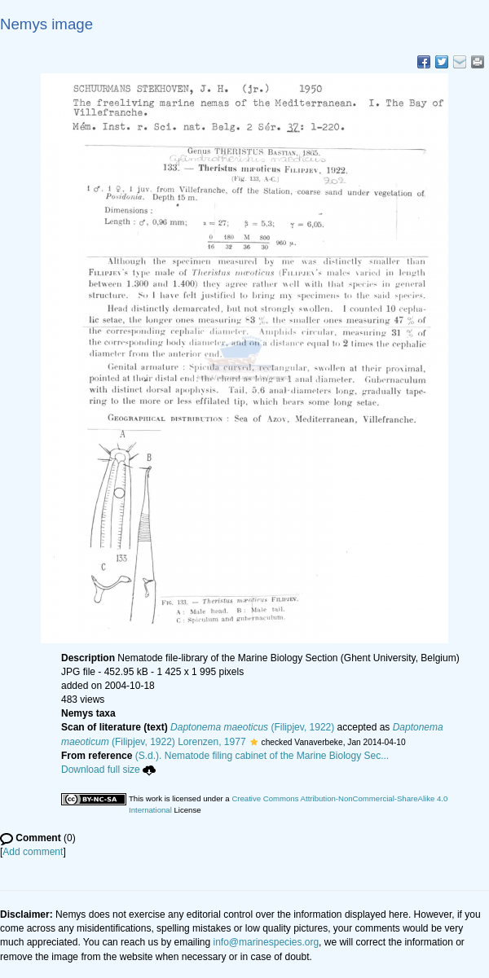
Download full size (108, 769)
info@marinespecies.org (266, 942)
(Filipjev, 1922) (252, 727)
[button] (254, 742)
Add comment (32, 851)
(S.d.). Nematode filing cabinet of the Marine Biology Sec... (262, 755)
